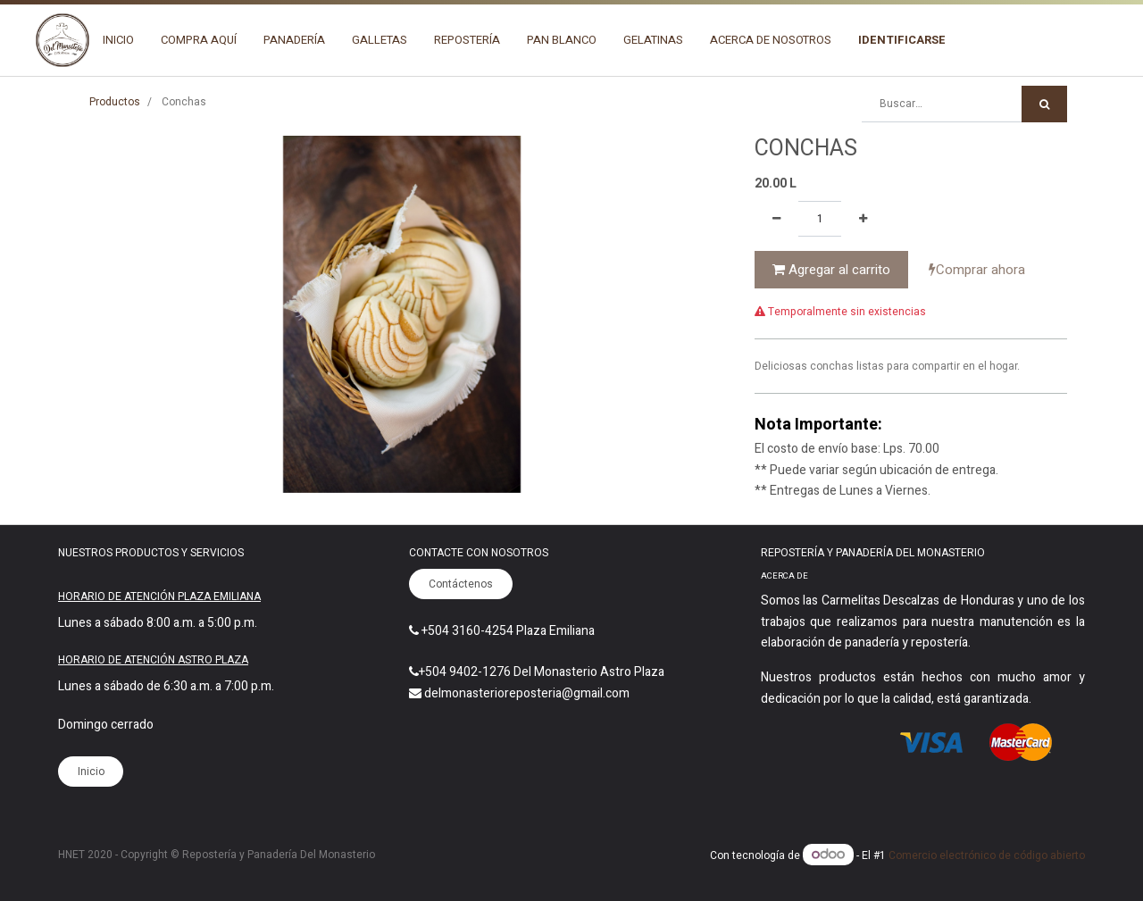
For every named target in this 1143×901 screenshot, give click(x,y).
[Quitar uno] (776, 219)
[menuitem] (118, 40)
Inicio (91, 771)
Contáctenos (461, 584)
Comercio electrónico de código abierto (987, 855)
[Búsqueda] (1044, 104)
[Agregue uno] (863, 219)
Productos (114, 102)
